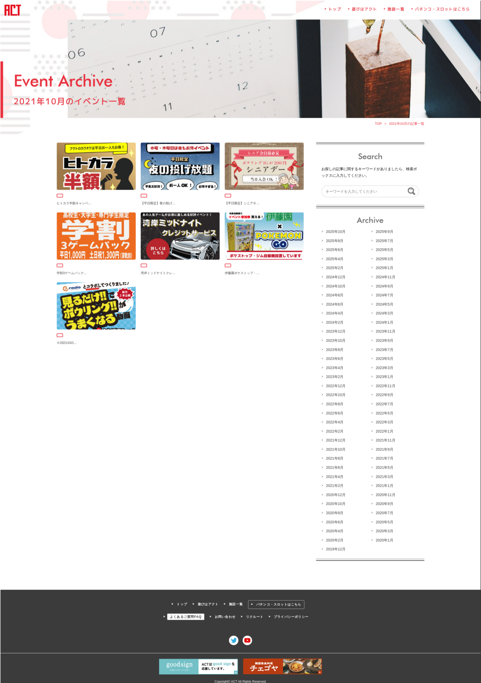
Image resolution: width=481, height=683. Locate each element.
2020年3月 (383, 529)
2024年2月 (334, 322)
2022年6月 (334, 412)
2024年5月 (383, 304)
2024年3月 (383, 314)
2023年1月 (383, 376)
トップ (334, 12)
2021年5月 (383, 467)
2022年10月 (335, 395)
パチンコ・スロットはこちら (441, 12)
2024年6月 (334, 304)
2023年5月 (383, 358)
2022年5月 (383, 412)
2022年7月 (383, 403)
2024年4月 (334, 314)
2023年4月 (334, 367)
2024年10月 (335, 286)
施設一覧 (395, 12)
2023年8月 (334, 350)
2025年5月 (383, 250)
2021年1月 (383, 484)
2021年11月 (384, 439)
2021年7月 (383, 457)
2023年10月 (335, 340)
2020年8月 (334, 511)
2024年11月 (384, 278)
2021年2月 (334, 484)
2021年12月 (335, 439)
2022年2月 (334, 431)
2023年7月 (383, 350)
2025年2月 (334, 268)
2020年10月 (335, 503)
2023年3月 (383, 367)
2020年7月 (383, 511)
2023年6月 (334, 358)
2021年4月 (334, 475)
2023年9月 (383, 340)
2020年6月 (334, 520)
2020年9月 (383, 503)
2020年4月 (334, 529)
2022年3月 (383, 421)
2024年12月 (335, 278)
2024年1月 (383, 322)
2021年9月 (383, 448)
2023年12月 (335, 331)
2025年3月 (383, 259)
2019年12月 (335, 548)
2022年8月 (334, 403)
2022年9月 (383, 395)
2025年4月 (334, 259)
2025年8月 (334, 241)
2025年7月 (383, 241)
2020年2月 (334, 539)
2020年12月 (335, 493)
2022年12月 (335, 386)
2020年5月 (383, 520)
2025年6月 (334, 250)
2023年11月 (384, 331)
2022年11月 (384, 386)
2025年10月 (335, 233)
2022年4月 (334, 421)
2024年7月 (383, 295)
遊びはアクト (363, 12)
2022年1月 (383, 431)
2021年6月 (334, 467)
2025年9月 (383, 233)
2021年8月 (334, 457)
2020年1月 (383, 539)
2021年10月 (335, 448)
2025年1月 (383, 268)
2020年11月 (384, 493)
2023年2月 (334, 376)
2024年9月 (383, 286)
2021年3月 (383, 475)
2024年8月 (334, 295)
